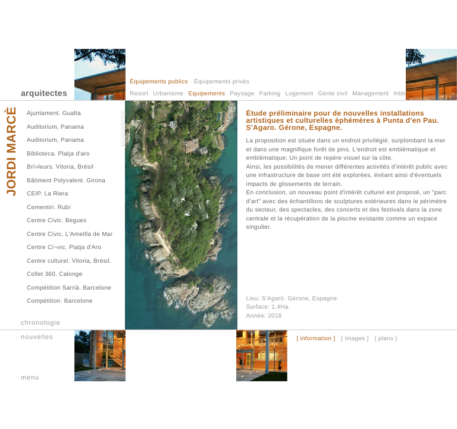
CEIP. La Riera (47, 194)
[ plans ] (386, 339)
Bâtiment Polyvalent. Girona (66, 181)
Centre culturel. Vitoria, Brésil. (69, 261)
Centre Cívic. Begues (57, 220)
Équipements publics (159, 82)
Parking (269, 94)
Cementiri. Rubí (49, 207)
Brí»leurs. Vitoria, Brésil (60, 167)
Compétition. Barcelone (60, 301)
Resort (139, 94)
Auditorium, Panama (55, 127)
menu (30, 377)
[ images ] (354, 339)
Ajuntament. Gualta (54, 113)
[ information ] (315, 339)
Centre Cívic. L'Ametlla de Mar (69, 234)
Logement (300, 94)
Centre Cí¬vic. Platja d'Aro (64, 247)
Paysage (242, 94)
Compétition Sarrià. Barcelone (69, 288)
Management (370, 94)
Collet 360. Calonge (55, 274)
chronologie (41, 323)
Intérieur (405, 94)
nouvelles (37, 337)
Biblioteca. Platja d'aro (58, 154)
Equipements (207, 94)
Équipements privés (221, 82)
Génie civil (333, 94)
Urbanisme (168, 94)
